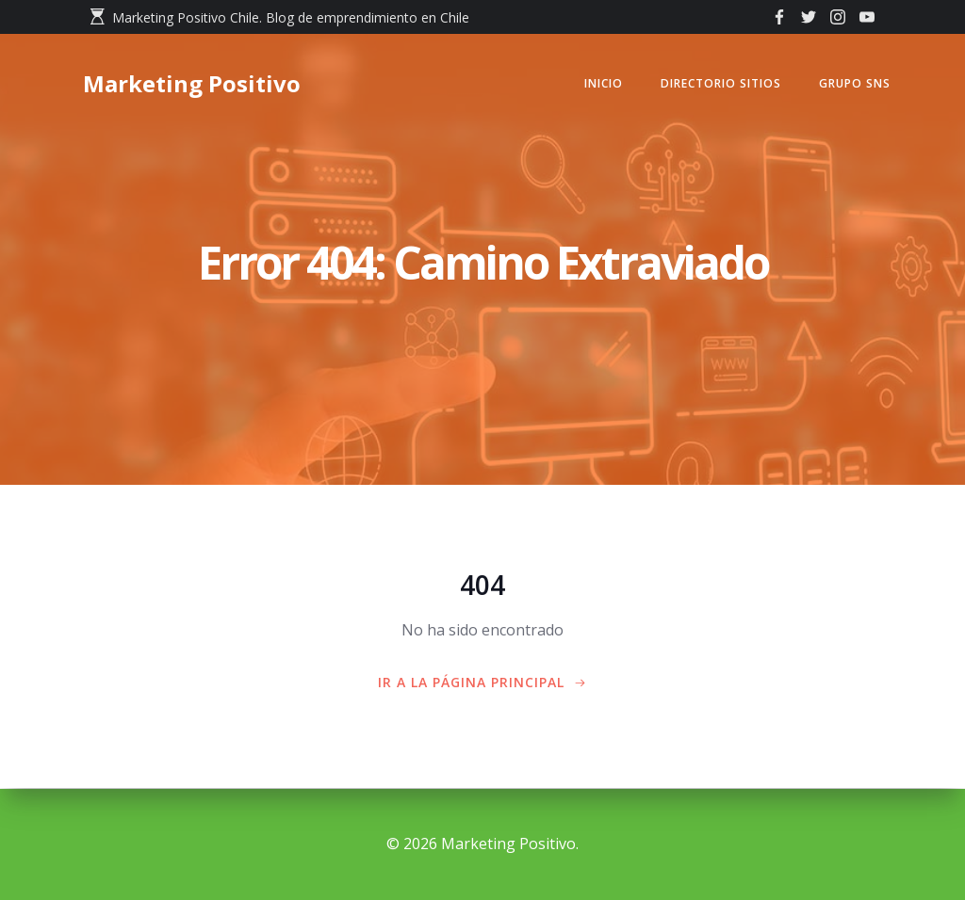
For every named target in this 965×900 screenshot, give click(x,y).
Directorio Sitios (719, 84)
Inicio (601, 84)
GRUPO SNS (853, 84)
